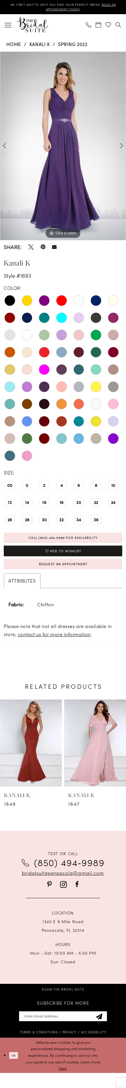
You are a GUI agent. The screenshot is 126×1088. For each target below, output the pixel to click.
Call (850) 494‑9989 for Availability (63, 541)
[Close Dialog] (5, 1070)
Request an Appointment (63, 575)
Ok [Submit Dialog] (17, 1070)
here (62, 1083)
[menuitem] (8, 27)
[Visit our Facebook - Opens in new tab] (77, 897)
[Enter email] (63, 1030)
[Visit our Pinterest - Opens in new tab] (49, 897)
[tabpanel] (63, 148)
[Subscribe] (109, 1030)
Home (13, 46)
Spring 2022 (72, 46)
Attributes (22, 593)
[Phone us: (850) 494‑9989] (89, 27)
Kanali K (39, 46)
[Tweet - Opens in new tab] (31, 250)
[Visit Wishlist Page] (108, 27)
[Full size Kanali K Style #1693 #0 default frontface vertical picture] (63, 148)
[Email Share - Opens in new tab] (54, 249)
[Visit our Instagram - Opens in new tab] (63, 897)
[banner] (32, 27)
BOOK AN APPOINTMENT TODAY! (63, 11)
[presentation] (31, 755)
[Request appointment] (98, 27)
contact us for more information (54, 647)
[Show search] (118, 27)
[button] (8, 27)
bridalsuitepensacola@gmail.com (63, 885)
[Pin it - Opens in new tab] (43, 250)
